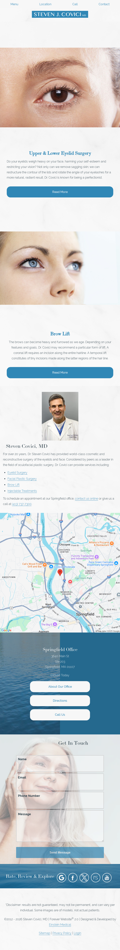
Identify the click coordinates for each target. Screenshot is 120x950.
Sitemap (44, 933)
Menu (14, 4)
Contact (104, 4)
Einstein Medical (60, 924)
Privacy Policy (61, 933)
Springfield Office (60, 649)
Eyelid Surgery (17, 472)
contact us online (86, 498)
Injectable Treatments (22, 491)
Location (45, 4)
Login (77, 933)
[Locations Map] (60, 572)
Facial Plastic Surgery (22, 479)
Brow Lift (14, 484)
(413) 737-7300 (22, 504)
